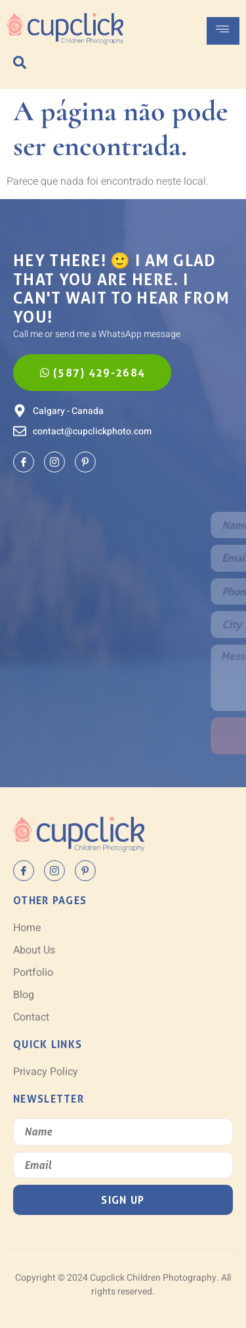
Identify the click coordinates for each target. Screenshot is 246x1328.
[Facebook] (23, 461)
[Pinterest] (85, 461)
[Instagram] (54, 461)
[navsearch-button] (20, 62)
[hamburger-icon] (223, 31)
